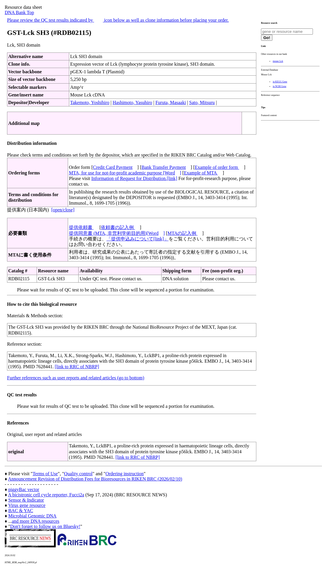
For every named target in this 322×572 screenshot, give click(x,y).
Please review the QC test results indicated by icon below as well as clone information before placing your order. (118, 20)
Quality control (78, 473)
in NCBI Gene (279, 86)
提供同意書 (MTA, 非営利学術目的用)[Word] (117, 233)
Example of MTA (201, 172)
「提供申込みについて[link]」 (137, 238)
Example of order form (217, 167)
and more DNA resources (35, 521)
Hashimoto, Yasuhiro (132, 102)
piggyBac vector (23, 489)
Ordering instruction (125, 473)
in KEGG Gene (280, 81)
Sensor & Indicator (26, 500)
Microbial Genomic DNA (32, 515)
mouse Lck (278, 61)
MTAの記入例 (182, 233)
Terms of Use (45, 473)
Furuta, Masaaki (170, 102)
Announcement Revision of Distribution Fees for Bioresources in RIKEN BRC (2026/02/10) (95, 478)
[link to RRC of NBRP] (77, 366)
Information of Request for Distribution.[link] (134, 178)
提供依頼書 (81, 227)
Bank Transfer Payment (164, 167)
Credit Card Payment (113, 167)
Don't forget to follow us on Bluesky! (45, 526)
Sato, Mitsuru (202, 102)
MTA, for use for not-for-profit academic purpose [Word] (125, 172)
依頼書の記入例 (118, 227)
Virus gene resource (26, 505)
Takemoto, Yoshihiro (89, 102)
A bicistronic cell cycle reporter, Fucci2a (46, 494)
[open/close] (62, 209)
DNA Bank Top (19, 12)
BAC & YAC (20, 510)
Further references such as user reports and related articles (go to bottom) (75, 377)
